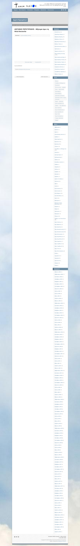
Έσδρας (56, 164)
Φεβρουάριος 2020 (59, 399)
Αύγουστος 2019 (58, 413)
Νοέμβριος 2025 (58, 281)
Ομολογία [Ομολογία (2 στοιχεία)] (61, 101)
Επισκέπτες (57, 32)
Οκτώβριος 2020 (58, 380)
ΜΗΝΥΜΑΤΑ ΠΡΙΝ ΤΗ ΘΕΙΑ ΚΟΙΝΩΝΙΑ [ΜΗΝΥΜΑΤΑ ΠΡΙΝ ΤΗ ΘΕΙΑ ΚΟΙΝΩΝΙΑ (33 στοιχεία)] (60, 98)
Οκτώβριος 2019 (58, 409)
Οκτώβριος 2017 (58, 466)
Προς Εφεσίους (58, 226)
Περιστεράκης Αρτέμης (60, 57)
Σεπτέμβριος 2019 (59, 411)
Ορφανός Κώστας (58, 51)
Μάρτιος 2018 (58, 454)
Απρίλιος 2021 (58, 365)
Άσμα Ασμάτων (58, 139)
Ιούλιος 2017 (57, 474)
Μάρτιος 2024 (58, 329)
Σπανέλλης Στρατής (59, 69)
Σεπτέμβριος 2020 (59, 382)
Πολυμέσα (36, 10)
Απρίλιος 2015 (58, 531)
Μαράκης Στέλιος (58, 39)
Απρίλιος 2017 (58, 481)
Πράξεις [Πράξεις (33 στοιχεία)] (56, 105)
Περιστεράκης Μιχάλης (60, 64)
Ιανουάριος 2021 (58, 373)
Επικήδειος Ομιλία (59, 162)
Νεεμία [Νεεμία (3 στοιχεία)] (56, 101)
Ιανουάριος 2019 (58, 430)
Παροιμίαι (57, 213)
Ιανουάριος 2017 (58, 488)
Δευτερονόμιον (58, 154)
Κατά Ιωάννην (58, 188)
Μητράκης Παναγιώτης (60, 41)
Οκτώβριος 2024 (58, 312)
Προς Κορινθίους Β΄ (59, 239)
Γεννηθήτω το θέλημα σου (60, 148)
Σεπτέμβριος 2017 (59, 469)
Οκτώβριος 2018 (58, 437)
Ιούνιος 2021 (57, 360)
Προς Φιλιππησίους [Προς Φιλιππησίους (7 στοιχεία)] (59, 116)
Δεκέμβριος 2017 (58, 461)
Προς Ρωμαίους (58, 241)
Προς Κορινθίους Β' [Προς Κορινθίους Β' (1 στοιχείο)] (59, 111)
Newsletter (43, 10)
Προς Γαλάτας (58, 222)
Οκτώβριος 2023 (58, 341)
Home (14, 25)
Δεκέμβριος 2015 (58, 519)
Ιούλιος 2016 (57, 502)
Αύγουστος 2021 (58, 356)
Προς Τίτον (57, 248)
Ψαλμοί (56, 263)
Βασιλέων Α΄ (57, 141)
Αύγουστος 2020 (58, 385)
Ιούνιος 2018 (57, 447)
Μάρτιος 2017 (58, 483)
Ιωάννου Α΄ (57, 181)
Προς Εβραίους (58, 224)
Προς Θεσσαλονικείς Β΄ (60, 231)
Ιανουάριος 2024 (58, 334)
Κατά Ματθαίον (58, 195)
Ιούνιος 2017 (57, 476)
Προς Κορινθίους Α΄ (59, 236)
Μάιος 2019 (57, 421)
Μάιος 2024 (57, 324)
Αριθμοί (56, 136)
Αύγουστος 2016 (58, 500)
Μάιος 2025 (57, 296)
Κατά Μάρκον (58, 193)
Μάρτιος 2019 (58, 425)
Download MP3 (38, 62)
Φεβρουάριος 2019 (59, 428)
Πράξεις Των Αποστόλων (60, 218)
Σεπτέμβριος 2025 (59, 286)
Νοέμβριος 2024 (58, 310)
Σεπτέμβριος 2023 (59, 344)
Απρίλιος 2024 (58, 327)
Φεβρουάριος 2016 (59, 514)
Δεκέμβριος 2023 (58, 336)
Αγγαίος (56, 129)
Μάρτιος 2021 (58, 368)
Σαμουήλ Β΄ (57, 258)
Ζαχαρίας (57, 166)
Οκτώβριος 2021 (58, 351)
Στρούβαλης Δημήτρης (60, 71)
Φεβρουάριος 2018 (59, 457)
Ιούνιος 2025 (57, 293)
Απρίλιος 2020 (58, 394)
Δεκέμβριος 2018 (58, 433)
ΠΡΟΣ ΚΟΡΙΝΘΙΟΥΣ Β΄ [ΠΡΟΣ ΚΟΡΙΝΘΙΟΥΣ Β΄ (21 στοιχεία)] (59, 103)
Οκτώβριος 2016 (58, 495)
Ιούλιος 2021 (57, 358)
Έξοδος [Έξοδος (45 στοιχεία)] (56, 81)
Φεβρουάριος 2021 (59, 370)
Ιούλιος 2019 (57, 416)
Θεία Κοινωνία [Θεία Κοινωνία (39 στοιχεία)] (58, 87)
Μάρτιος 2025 (58, 300)
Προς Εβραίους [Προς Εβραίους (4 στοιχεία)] (63, 105)
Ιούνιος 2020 (57, 389)
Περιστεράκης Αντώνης (26, 35)
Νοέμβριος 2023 (58, 339)
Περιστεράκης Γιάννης (59, 59)
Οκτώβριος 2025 (58, 284)
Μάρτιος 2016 (58, 512)
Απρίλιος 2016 (58, 510)
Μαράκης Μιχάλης (59, 36)
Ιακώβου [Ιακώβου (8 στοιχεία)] (64, 87)
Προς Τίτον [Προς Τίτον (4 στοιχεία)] (57, 113)
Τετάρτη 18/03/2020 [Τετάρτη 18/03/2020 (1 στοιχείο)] (59, 118)
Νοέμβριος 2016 (58, 493)
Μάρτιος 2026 (58, 271)
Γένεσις (56, 146)
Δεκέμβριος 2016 (58, 490)
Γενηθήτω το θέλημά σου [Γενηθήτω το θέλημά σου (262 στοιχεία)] (60, 83)
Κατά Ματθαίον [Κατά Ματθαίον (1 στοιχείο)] (58, 93)
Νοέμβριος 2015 (58, 522)
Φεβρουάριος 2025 (59, 303)
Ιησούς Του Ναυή (58, 178)
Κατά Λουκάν (57, 190)
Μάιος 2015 (57, 529)
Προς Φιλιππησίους (59, 251)
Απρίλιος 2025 (58, 298)
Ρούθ (56, 253)
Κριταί (56, 198)
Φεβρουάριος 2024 (59, 332)
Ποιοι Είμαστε (22, 10)
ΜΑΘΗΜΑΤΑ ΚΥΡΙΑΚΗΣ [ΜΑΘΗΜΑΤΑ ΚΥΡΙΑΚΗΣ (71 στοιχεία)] (59, 95)
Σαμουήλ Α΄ (57, 255)
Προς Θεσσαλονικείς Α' (60, 229)
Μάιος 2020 (57, 392)
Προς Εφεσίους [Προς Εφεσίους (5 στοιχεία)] (58, 107)
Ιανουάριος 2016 (58, 517)
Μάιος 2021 (57, 363)
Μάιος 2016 (57, 507)
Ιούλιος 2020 (57, 387)
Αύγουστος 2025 (58, 288)
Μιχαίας (56, 206)
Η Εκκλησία (30, 10)
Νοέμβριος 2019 (58, 406)
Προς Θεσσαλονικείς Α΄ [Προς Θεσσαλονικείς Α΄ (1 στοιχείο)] (59, 109)
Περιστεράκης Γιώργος (60, 62)
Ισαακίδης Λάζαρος (59, 34)
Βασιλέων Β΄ (57, 144)
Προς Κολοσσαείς (58, 234)
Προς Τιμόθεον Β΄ (58, 246)
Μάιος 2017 (57, 478)
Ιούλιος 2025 (57, 291)
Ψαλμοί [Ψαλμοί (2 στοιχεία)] (56, 120)
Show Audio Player (24, 62)
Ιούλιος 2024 (57, 320)
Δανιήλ (56, 152)
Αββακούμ (57, 127)
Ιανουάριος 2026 (58, 276)
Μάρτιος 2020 (58, 397)
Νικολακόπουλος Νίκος (60, 46)
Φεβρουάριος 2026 (59, 274)
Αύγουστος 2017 (58, 471)
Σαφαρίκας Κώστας (59, 66)
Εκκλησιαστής (58, 157)
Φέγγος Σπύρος (58, 74)
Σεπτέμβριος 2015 (59, 526)
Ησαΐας (56, 169)
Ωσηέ (56, 265)
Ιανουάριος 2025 (58, 305)
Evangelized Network (62, 541)
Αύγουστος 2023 (58, 346)
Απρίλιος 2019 (58, 423)
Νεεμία (56, 208)
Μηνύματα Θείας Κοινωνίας (29, 25)
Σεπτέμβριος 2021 (59, 353)
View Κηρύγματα (37, 25)
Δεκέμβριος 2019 (58, 404)
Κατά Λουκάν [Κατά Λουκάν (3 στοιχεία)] (61, 89)
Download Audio (34, 62)
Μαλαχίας (57, 200)
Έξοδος (56, 159)
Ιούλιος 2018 (57, 445)
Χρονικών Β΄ (57, 260)
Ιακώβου (56, 171)
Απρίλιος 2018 (58, 452)
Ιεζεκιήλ (56, 174)
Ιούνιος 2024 (57, 322)
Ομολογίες (57, 48)
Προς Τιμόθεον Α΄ (58, 243)
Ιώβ (55, 183)
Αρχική (15, 10)
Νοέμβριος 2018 (58, 435)
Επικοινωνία (51, 10)
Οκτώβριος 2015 (58, 524)
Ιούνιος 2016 (57, 505)
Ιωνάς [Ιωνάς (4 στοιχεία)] (56, 89)
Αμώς (56, 132)
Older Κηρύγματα (45, 76)
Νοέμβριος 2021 (58, 348)
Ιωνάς (56, 186)
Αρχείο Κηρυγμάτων (19, 25)
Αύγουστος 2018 (58, 442)
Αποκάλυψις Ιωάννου (59, 134)
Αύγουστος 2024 (58, 317)
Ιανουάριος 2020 (58, 401)
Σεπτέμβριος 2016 (59, 498)
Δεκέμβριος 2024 (58, 308)
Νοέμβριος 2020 (58, 377)
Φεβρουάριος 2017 (59, 486)
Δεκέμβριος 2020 (58, 375)
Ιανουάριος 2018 (58, 459)
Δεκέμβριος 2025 (58, 279)
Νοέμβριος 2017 (58, 464)
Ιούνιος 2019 (57, 418)
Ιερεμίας (56, 176)
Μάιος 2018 (57, 449)
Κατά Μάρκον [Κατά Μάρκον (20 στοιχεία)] (58, 91)
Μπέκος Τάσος (58, 44)
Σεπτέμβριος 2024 (59, 315)
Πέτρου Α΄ (57, 216)
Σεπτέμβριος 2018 (59, 440)
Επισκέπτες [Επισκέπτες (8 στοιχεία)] (57, 85)
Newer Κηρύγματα (19, 76)
